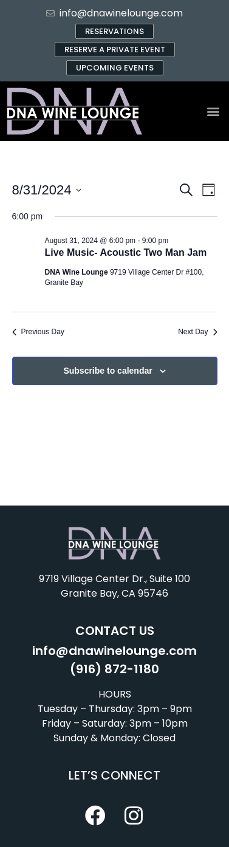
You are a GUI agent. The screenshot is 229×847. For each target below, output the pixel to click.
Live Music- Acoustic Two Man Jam (126, 252)
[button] (213, 111)
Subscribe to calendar (107, 370)
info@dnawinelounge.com (114, 650)
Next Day (197, 331)
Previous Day (38, 331)
